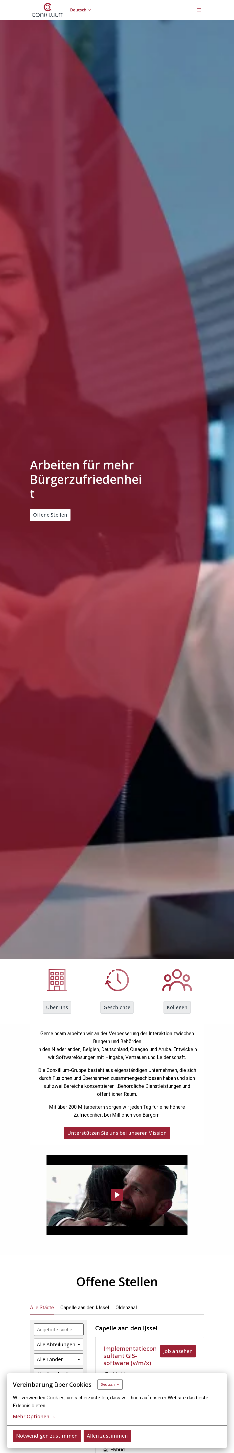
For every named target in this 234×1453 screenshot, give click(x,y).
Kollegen (177, 1007)
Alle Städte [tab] (42, 1308)
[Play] (117, 1195)
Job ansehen (178, 1351)
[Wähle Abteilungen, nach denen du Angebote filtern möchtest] (58, 1344)
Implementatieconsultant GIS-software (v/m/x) (130, 1355)
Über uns (57, 1007)
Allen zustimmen (107, 1435)
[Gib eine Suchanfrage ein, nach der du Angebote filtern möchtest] (58, 1330)
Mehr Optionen (34, 1416)
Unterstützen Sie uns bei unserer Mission (117, 1133)
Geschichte (117, 1007)
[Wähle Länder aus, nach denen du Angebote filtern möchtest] (58, 1359)
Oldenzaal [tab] (126, 1308)
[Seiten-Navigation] (199, 10)
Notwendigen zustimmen (47, 1435)
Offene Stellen (50, 514)
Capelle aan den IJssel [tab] (84, 1308)
